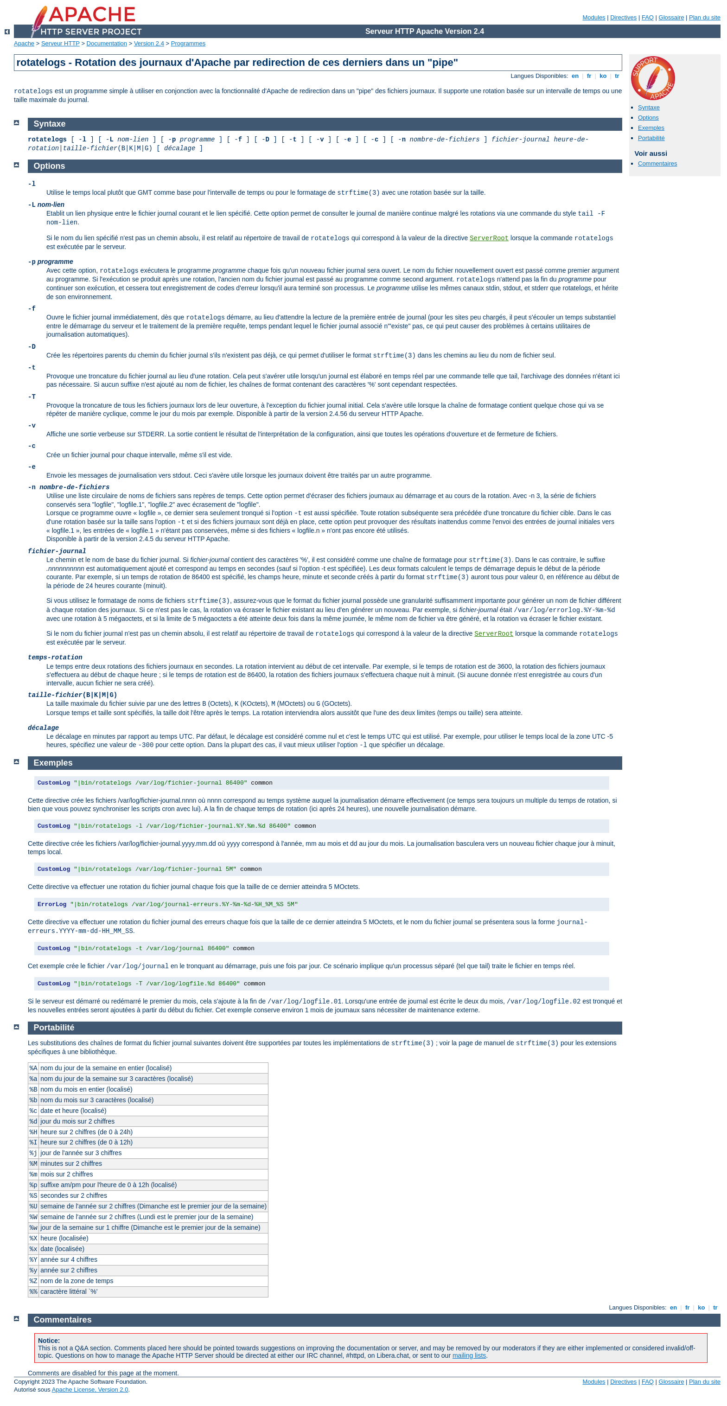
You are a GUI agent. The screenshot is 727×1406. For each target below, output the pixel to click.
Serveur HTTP (60, 43)
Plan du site (705, 17)
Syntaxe (649, 107)
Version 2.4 (149, 43)
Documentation (107, 43)
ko (603, 75)
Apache (24, 43)
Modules (593, 17)
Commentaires (657, 163)
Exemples (651, 127)
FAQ (648, 17)
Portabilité (651, 137)
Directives (623, 17)
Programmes (188, 43)
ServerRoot (489, 238)
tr (617, 75)
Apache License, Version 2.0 (90, 1389)
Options (648, 117)
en (575, 75)
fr (589, 75)
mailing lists (469, 1355)
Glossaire (671, 17)
